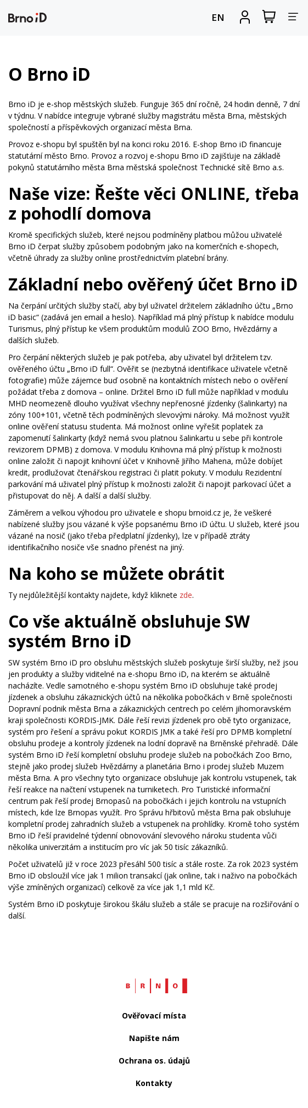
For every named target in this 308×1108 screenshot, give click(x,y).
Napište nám (154, 1038)
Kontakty (154, 1083)
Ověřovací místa (154, 1015)
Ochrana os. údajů (154, 1060)
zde (186, 595)
